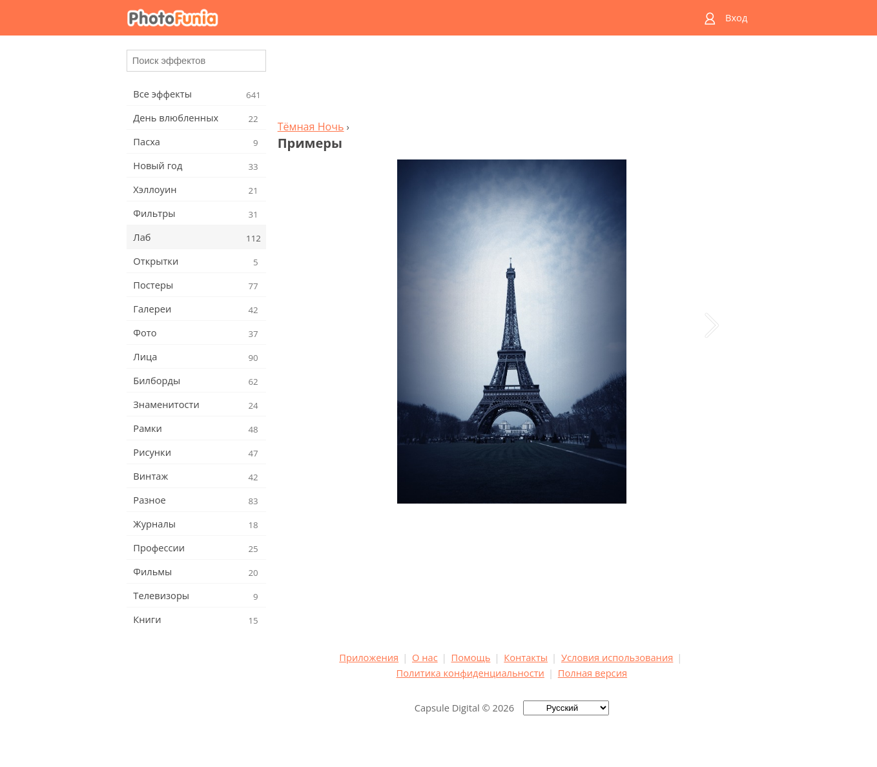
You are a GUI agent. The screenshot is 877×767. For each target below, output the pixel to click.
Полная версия (592, 672)
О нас (425, 657)
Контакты (526, 657)
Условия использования (617, 657)
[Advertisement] (511, 81)
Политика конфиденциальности (470, 672)
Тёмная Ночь (311, 126)
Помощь (471, 657)
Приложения (368, 657)
